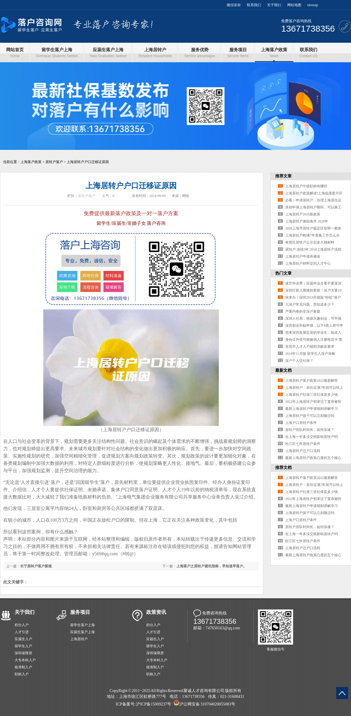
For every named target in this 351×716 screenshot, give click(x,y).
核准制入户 (23, 667)
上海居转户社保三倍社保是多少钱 (311, 395)
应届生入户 (23, 639)
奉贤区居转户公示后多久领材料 (309, 242)
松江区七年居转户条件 (302, 444)
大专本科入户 (25, 660)
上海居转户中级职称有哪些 (306, 186)
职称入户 (22, 674)
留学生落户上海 (82, 625)
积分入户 (22, 625)
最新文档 (283, 370)
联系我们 (254, 5)
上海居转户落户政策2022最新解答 (311, 380)
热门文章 (283, 273)
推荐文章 (283, 176)
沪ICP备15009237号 (153, 704)
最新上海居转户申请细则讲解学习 (311, 409)
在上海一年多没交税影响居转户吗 (311, 437)
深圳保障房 (23, 653)
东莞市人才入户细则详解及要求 (309, 347)
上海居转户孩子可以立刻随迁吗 (309, 416)
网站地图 (294, 5)
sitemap (312, 5)
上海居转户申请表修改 (302, 256)
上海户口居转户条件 (301, 423)
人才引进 (22, 632)
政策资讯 (156, 612)
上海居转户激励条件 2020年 (306, 221)
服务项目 (80, 612)
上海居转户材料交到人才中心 (308, 263)
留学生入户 (23, 646)
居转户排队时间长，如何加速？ (309, 430)
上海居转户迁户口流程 (302, 451)
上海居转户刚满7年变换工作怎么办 (312, 235)
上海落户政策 (31, 162)
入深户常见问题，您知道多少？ (309, 304)
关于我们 (274, 5)
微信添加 (234, 5)
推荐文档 (283, 467)
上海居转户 (79, 639)
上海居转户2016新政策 (302, 214)
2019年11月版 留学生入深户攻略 (310, 354)
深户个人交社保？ (299, 361)
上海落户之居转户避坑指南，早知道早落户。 (211, 566)
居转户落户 (54, 162)
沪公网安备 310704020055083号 (207, 704)
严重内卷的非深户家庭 (302, 311)
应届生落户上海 (82, 632)
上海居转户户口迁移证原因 (88, 162)
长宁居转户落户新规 (36, 566)
